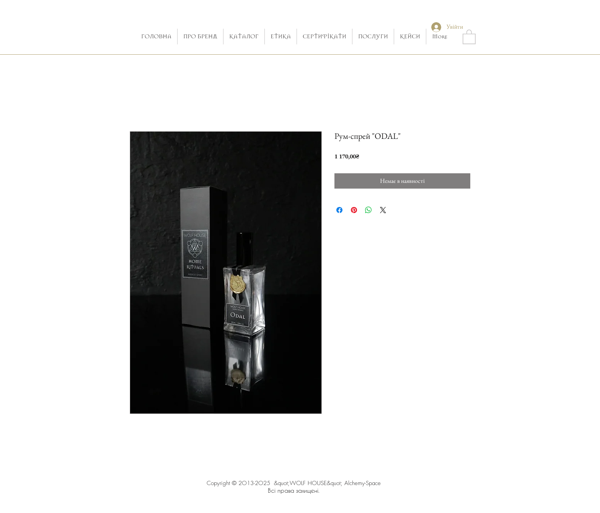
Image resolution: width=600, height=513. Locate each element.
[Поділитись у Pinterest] (354, 210)
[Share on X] (383, 210)
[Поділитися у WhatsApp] (368, 210)
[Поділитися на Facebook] (339, 210)
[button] (469, 36)
